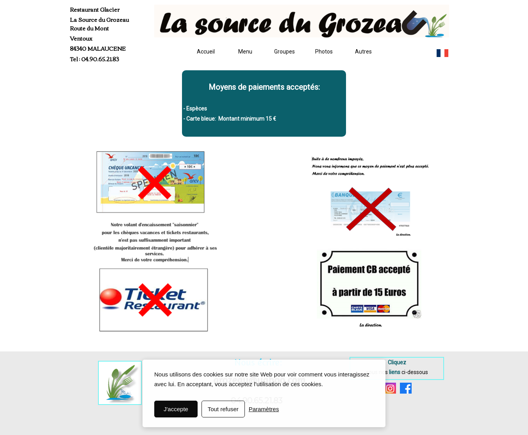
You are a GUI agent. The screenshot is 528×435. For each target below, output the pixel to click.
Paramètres (264, 409)
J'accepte (176, 409)
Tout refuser (223, 409)
